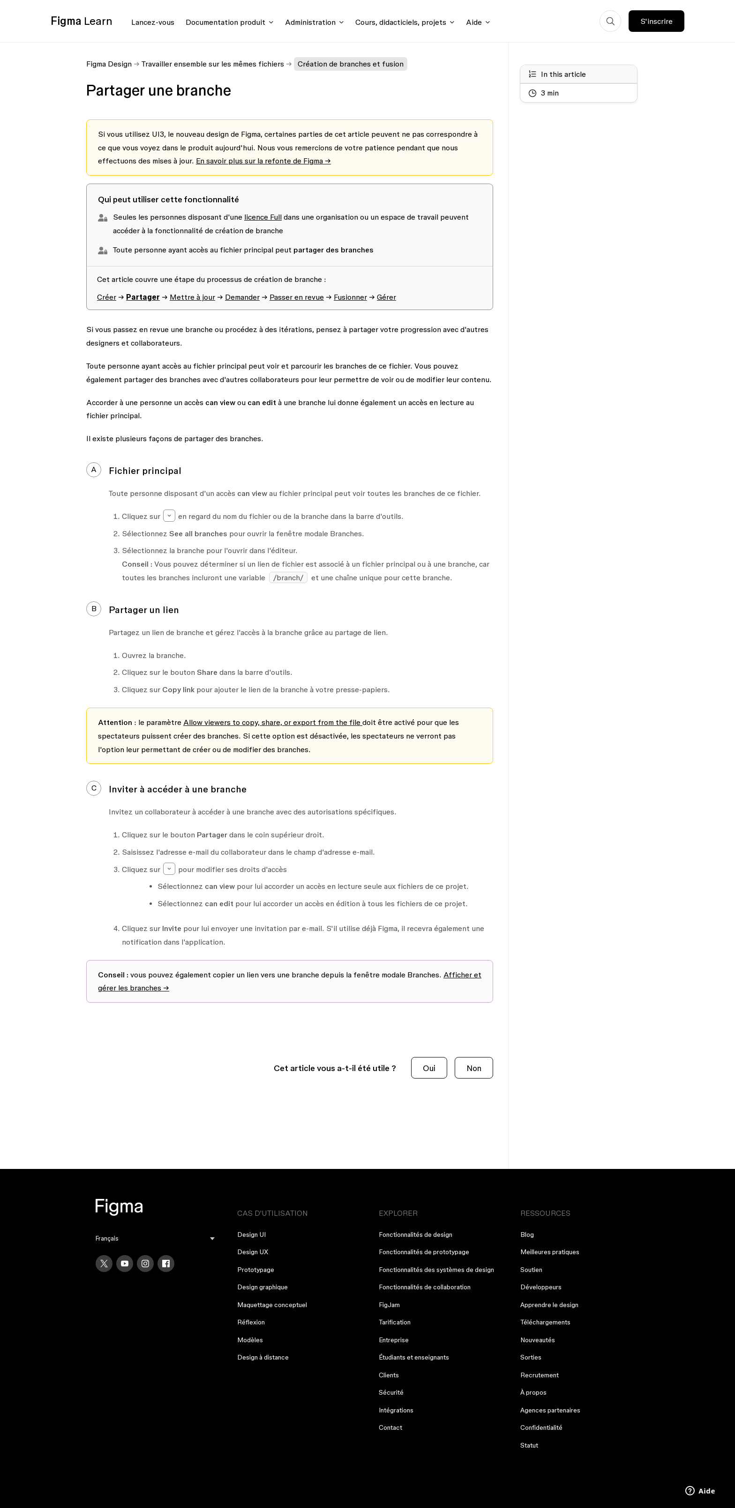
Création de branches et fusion (351, 63)
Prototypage (255, 1269)
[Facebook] (166, 1263)
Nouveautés (537, 1340)
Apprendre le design (549, 1304)
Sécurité (391, 1392)
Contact (390, 1427)
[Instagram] (145, 1263)
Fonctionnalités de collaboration (425, 1287)
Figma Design (109, 63)
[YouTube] (124, 1263)
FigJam (389, 1304)
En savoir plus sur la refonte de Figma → (263, 160)
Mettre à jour (192, 297)
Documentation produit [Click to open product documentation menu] (225, 22)
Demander (242, 297)
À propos (533, 1392)
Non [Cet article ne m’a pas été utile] (473, 1068)
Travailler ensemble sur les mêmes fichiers (213, 63)
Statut (529, 1445)
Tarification (395, 1322)
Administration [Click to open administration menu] (310, 22)
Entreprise (394, 1340)
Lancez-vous (152, 22)
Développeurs (541, 1287)
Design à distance (263, 1357)
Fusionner (350, 297)
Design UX (252, 1252)
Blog (527, 1234)
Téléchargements (545, 1322)
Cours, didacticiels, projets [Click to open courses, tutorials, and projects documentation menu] (400, 22)
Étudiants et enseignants (414, 1357)
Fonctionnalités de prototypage (424, 1252)
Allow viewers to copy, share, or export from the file (271, 722)
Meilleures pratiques (549, 1252)
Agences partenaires (550, 1410)
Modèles (250, 1340)
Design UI (251, 1234)
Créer (106, 297)
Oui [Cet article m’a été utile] (429, 1068)
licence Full (263, 217)
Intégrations (396, 1410)
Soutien (531, 1269)
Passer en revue (297, 297)
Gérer (386, 297)
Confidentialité (541, 1427)
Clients (389, 1375)
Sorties (530, 1357)
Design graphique (262, 1287)
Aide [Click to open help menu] (474, 22)
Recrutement (539, 1375)
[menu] (155, 1238)
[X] (104, 1263)
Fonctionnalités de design (415, 1234)
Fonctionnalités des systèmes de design (436, 1269)
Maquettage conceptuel (272, 1304)
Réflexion (251, 1322)
